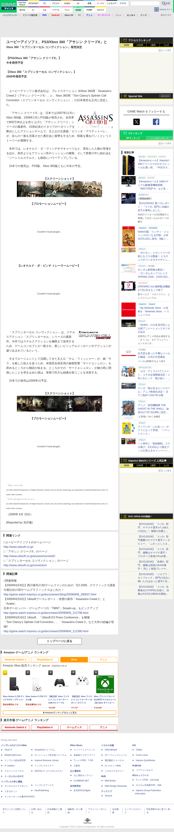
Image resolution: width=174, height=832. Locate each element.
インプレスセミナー (44, 765)
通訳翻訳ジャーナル (114, 760)
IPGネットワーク (140, 775)
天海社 (139, 750)
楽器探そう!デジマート (85, 755)
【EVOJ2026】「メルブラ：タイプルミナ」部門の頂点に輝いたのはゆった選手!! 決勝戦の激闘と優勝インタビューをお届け (154, 581)
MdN (103, 776)
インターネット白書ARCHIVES (19, 796)
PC (79, 15)
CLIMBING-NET (81, 780)
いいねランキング (159, 138)
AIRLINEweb (111, 750)
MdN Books (110, 780)
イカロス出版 (107, 745)
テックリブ (106, 791)
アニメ (103, 659)
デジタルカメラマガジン (16, 786)
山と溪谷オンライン (83, 775)
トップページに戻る (59, 641)
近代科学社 (75, 786)
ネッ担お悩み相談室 (14, 776)
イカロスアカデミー (114, 771)
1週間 (153, 45)
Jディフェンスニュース (116, 755)
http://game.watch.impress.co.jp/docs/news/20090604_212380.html (46, 631)
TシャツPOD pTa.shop (147, 780)
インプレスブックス (44, 785)
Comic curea (142, 755)
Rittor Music (76, 745)
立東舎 (77, 765)
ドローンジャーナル (14, 771)
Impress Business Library (47, 760)
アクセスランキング (139, 40)
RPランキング (133, 138)
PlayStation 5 (45, 659)
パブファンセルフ (144, 770)
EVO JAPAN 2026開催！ (140, 516)
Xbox (74, 659)
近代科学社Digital (82, 790)
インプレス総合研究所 (15, 760)
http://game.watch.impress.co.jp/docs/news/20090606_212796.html (46, 612)
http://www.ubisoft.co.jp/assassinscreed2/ (29, 556)
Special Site (135, 96)
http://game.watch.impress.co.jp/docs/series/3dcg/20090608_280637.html (50, 594)
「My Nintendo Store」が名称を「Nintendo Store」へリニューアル (153, 311)
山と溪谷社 (75, 771)
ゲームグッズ (74, 727)
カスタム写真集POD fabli (148, 785)
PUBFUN (136, 765)
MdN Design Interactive (116, 786)
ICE (134, 745)
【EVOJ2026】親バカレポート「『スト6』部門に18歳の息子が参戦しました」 (154, 207)
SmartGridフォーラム (45, 750)
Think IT (8, 750)
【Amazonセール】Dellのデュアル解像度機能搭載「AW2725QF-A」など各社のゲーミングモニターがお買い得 (154, 188)
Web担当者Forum (12, 755)
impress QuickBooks (145, 760)
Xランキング (135, 133)
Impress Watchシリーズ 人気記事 (147, 460)
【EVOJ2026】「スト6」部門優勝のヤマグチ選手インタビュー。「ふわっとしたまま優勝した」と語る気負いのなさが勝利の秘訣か (154, 543)
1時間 (126, 45)
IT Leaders (9, 765)
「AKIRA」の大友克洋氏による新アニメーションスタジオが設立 (154, 328)
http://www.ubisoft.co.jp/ (18, 546)
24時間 (139, 45)
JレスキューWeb (113, 765)
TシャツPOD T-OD (83, 760)
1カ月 (166, 45)
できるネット (10, 791)
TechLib (108, 796)
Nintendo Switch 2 (15, 659)
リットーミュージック (84, 750)
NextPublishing (42, 790)
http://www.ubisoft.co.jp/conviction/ (25, 565)
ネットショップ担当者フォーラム (51, 755)
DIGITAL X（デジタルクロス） (49, 771)
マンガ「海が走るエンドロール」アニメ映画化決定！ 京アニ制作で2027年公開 (154, 392)
